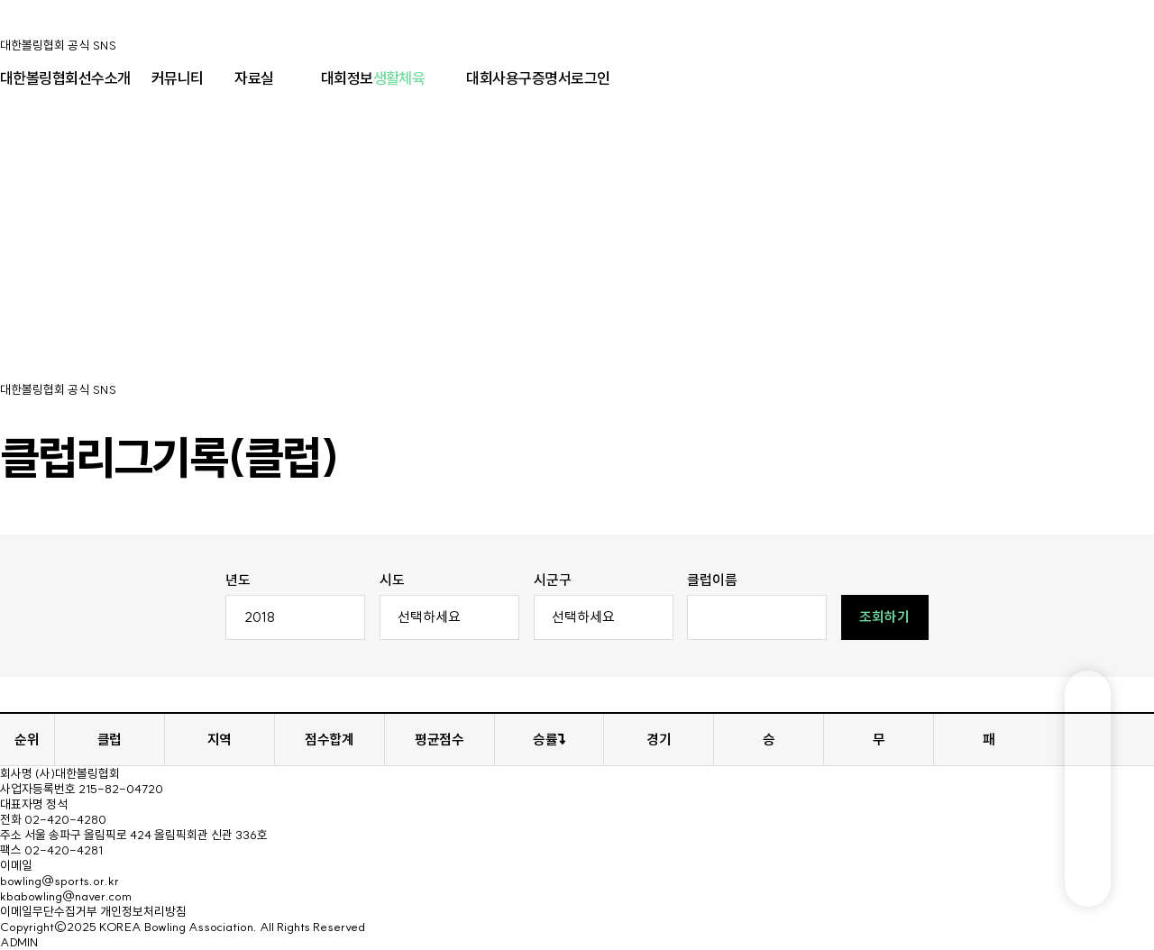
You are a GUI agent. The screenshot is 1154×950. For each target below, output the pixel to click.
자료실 (253, 78)
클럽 (109, 739)
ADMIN (19, 942)
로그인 (590, 78)
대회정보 (347, 78)
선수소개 (104, 78)
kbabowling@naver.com (66, 896)
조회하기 (884, 617)
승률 (549, 739)
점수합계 (329, 739)
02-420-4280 (65, 819)
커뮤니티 (177, 78)
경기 (658, 739)
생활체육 (399, 78)
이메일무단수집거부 (48, 911)
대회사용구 (498, 78)
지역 (219, 739)
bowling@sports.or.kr (59, 881)
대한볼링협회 (39, 78)
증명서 (551, 78)
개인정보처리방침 (143, 911)
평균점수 (439, 739)
